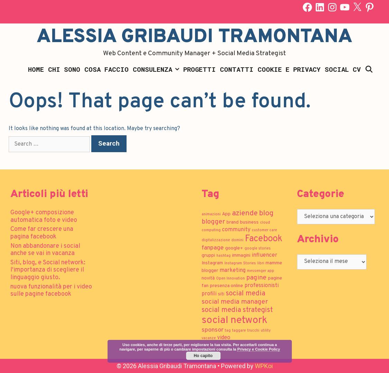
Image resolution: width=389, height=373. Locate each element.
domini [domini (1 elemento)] (237, 240)
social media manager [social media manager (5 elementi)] (235, 302)
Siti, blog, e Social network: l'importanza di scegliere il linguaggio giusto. (47, 270)
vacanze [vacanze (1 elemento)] (209, 338)
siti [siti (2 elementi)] (221, 294)
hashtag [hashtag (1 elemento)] (223, 256)
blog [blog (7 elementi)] (266, 213)
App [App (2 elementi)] (226, 214)
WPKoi (264, 366)
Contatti (236, 69)
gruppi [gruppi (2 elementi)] (208, 255)
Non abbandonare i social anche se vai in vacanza (45, 250)
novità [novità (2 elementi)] (208, 278)
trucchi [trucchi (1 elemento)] (253, 330)
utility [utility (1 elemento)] (266, 330)
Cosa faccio (106, 69)
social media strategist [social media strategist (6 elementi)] (237, 310)
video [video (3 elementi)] (223, 337)
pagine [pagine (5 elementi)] (256, 278)
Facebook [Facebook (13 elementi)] (264, 239)
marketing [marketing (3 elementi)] (233, 270)
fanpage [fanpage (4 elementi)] (213, 248)
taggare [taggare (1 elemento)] (239, 330)
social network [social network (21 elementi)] (234, 320)
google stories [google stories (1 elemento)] (257, 248)
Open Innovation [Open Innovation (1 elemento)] (230, 278)
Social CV (343, 69)
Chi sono (64, 69)
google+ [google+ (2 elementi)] (234, 248)
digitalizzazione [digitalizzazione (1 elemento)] (216, 240)
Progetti (199, 69)
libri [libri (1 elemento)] (260, 263)
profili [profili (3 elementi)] (209, 294)
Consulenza (157, 69)
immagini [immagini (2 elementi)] (241, 255)
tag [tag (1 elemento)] (228, 330)
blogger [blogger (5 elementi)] (213, 222)
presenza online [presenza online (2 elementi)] (226, 286)
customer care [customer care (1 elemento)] (264, 230)
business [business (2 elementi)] (249, 222)
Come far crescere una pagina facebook (41, 233)
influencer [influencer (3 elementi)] (264, 255)
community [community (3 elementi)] (236, 229)
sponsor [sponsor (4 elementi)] (212, 330)
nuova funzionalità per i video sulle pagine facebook (51, 290)
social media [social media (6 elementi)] (245, 293)
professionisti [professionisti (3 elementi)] (261, 285)
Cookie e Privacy (289, 69)
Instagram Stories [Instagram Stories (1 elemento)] (240, 263)
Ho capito (203, 355)
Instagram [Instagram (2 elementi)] (212, 263)
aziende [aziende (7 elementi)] (245, 213)
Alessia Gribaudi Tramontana (194, 37)
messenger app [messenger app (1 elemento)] (260, 271)
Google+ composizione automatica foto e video (43, 216)
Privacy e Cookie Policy (258, 349)
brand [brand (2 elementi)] (232, 222)
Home (36, 69)
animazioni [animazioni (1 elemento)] (211, 214)
